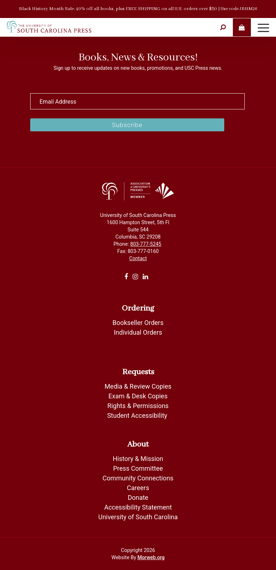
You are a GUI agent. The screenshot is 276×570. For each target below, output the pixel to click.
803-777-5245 (145, 244)
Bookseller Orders (138, 322)
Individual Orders (138, 332)
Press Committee (138, 468)
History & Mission (138, 458)
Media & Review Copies (138, 386)
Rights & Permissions (138, 406)
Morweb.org (151, 557)
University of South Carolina (138, 517)
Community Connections (137, 478)
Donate (138, 497)
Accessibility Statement (138, 507)
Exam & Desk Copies (138, 396)
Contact (138, 258)
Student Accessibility (138, 415)
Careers (138, 488)
